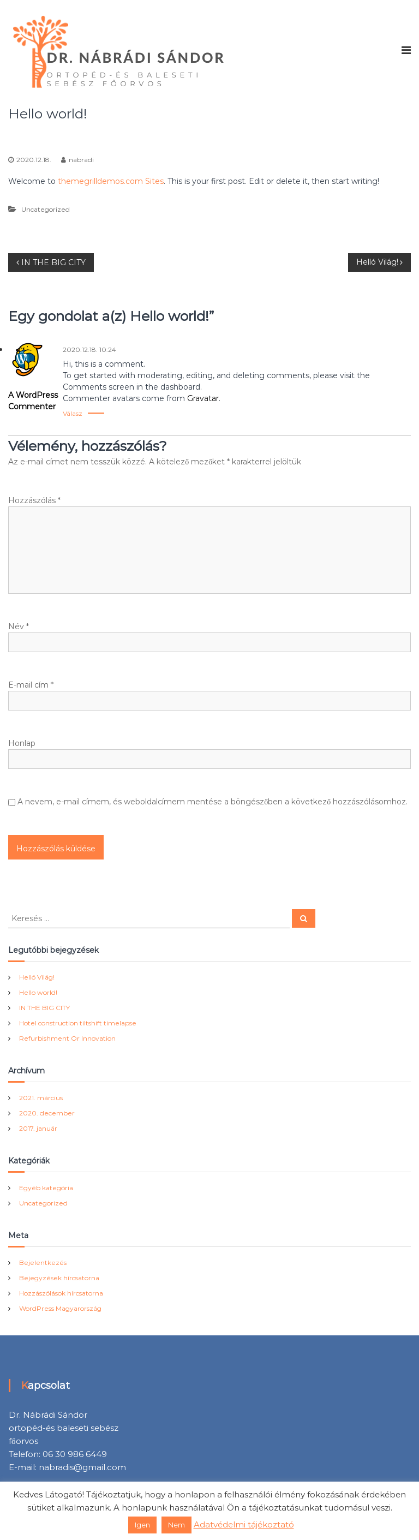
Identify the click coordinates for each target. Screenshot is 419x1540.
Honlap (21, 743)
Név (18, 626)
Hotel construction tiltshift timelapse (77, 1023)
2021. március (41, 1098)
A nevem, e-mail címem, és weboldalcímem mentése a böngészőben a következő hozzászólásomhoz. (212, 802)
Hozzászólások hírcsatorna (61, 1293)
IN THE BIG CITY (44, 1008)
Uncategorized (325, 114)
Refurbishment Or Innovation (67, 1038)
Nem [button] (176, 1524)
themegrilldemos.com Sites (111, 181)
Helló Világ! (37, 977)
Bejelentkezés (43, 1262)
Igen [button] (142, 1524)
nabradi (81, 160)
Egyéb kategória (46, 1188)
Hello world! (38, 992)
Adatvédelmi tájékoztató (244, 1524)
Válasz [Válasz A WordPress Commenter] (72, 413)
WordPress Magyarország (60, 1308)
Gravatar (203, 398)
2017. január (38, 1128)
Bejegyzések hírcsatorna (59, 1278)
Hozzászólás (34, 500)
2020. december (47, 1113)
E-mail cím (30, 685)
